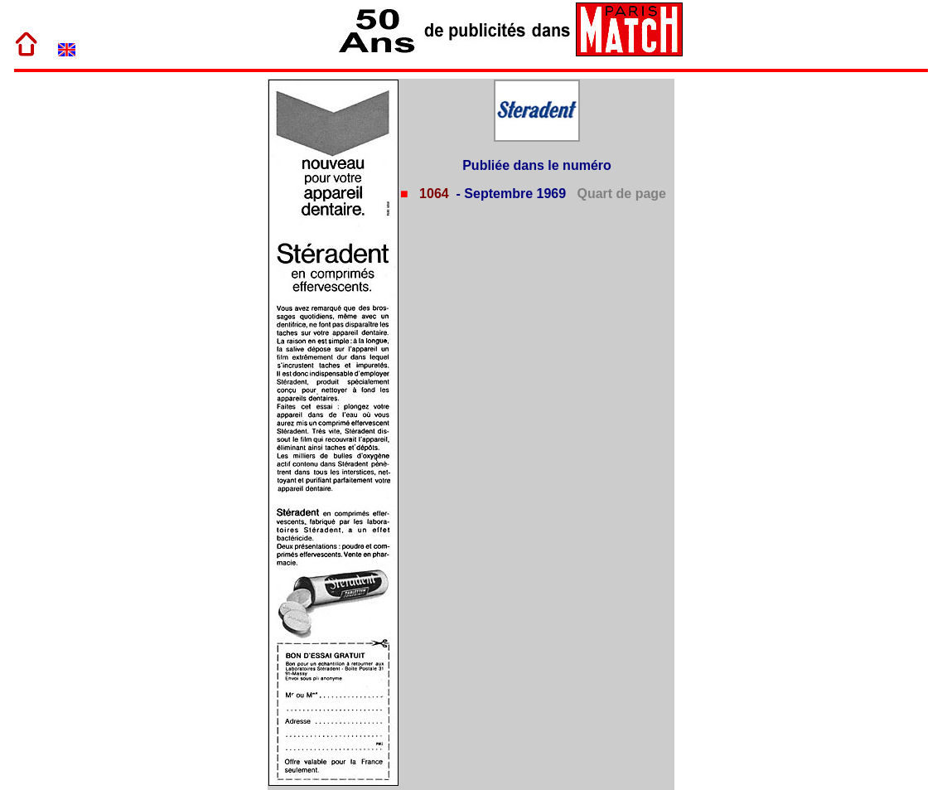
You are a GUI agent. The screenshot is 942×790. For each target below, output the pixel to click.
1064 (432, 194)
